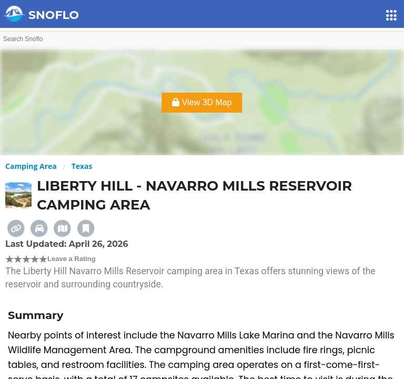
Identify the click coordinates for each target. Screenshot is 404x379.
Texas (82, 166)
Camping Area (31, 166)
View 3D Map (201, 102)
